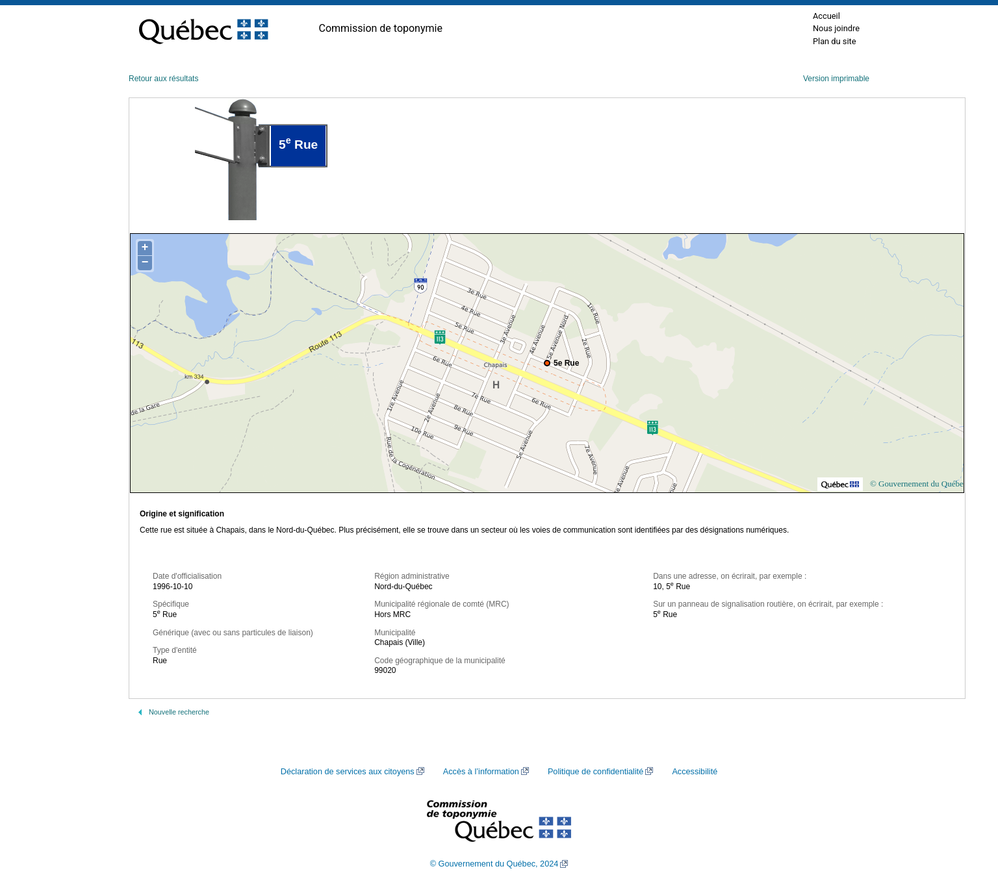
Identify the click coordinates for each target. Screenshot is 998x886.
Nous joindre (836, 28)
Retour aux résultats (163, 78)
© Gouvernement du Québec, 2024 (494, 863)
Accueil (826, 16)
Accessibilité (694, 771)
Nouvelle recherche (179, 712)
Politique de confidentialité (595, 771)
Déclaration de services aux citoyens (348, 771)
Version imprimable (836, 78)
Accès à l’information (481, 771)
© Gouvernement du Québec (918, 483)
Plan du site (834, 41)
